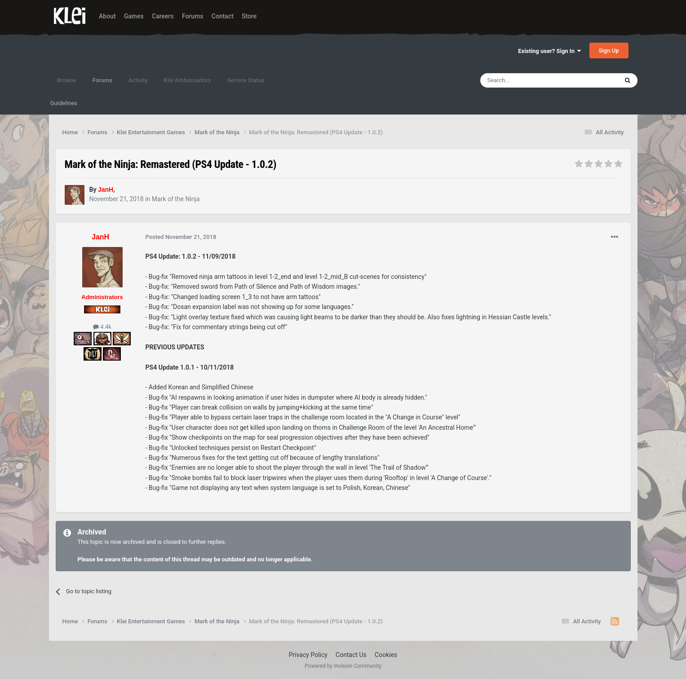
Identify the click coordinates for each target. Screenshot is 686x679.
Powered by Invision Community (343, 666)
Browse (66, 80)
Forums (193, 16)
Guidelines (64, 103)
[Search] (527, 80)
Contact (223, 16)
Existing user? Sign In (549, 51)
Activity (138, 80)
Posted (181, 237)
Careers (163, 16)
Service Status (246, 80)
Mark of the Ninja (176, 199)
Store (249, 16)
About (107, 16)
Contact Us (351, 654)
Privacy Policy (308, 654)
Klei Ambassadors (187, 80)
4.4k (102, 326)
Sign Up (609, 50)
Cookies (386, 654)
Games (134, 16)
